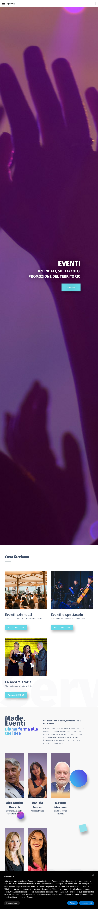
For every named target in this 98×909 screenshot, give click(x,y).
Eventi (49, 309)
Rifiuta (72, 903)
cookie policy (85, 886)
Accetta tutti (87, 903)
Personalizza (11, 903)
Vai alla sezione (16, 627)
